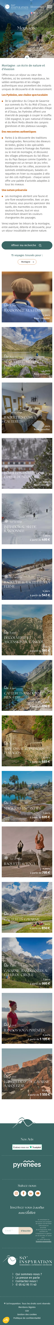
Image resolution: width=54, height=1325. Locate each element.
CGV (27, 1310)
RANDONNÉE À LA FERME (24, 311)
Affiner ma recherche (26, 245)
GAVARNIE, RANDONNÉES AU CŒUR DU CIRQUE (26, 973)
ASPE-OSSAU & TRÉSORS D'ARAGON (24, 751)
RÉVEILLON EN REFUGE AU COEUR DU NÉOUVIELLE (25, 475)
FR (33, 12)
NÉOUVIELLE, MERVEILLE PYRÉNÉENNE (24, 364)
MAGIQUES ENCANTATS (22, 808)
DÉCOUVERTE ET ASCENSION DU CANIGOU (24, 640)
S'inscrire (26, 1231)
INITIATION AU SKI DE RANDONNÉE (20, 529)
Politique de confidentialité (27, 1318)
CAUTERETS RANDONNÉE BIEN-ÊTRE (24, 696)
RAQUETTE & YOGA (19, 864)
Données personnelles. (43, 1241)
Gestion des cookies (27, 1314)
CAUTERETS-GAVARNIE (22, 919)
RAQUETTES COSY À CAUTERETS (20, 420)
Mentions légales (27, 1307)
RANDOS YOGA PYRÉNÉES (24, 1030)
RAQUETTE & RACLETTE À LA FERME (27, 585)
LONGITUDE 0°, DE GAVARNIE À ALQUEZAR (27, 1084)
